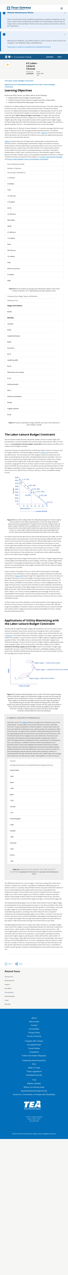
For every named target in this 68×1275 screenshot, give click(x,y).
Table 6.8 (25, 722)
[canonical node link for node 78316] (6, 57)
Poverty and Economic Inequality (51, 157)
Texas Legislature (34, 1071)
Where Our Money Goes (34, 1087)
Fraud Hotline (34, 1048)
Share (21, 964)
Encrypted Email (34, 1044)
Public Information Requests (34, 1055)
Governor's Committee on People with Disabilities (34, 1094)
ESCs (34, 1064)
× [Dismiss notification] (65, 13)
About (34, 1018)
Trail (34, 1080)
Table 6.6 (44, 133)
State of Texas (34, 1067)
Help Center (34, 1021)
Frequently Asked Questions (34, 1060)
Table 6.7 (8, 141)
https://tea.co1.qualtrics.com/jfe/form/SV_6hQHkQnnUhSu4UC (29, 47)
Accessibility (34, 1029)
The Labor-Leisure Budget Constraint (19, 81)
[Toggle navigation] (61, 8)
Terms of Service (34, 1036)
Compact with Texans (34, 1041)
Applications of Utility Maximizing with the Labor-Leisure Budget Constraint (30, 85)
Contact (34, 1025)
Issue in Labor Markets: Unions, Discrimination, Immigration (28, 159)
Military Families (34, 1083)
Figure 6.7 (9, 635)
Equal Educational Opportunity (34, 1091)
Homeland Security (34, 1075)
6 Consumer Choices (23, 57)
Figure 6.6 (44, 452)
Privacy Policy (34, 1032)
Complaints (34, 1052)
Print (10, 964)
